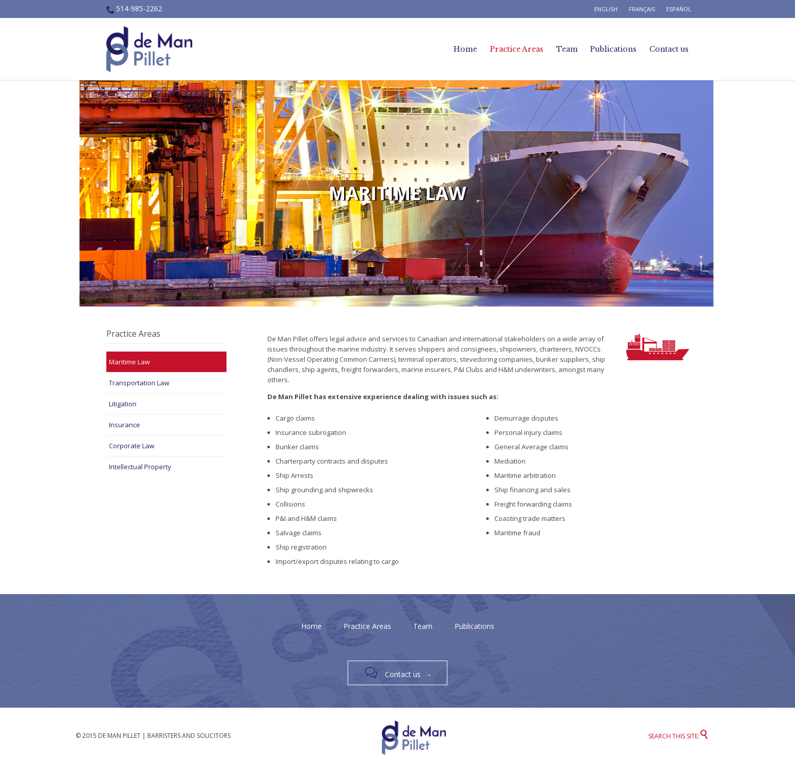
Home (311, 626)
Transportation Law (139, 382)
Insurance (124, 424)
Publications (474, 626)
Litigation (123, 403)
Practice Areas (367, 626)
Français (642, 9)
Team (423, 626)
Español (678, 9)
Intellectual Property (140, 466)
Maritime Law (129, 361)
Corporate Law (131, 445)
